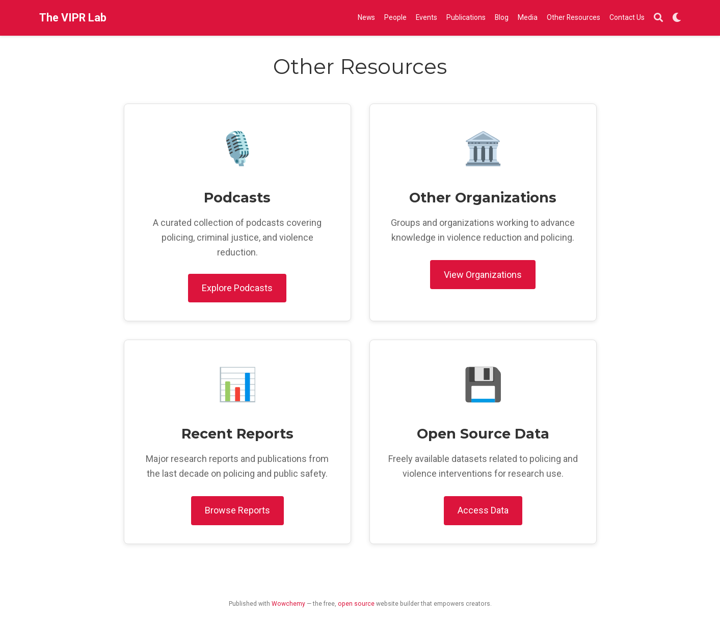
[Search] (658, 18)
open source (356, 603)
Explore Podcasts (237, 287)
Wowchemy (288, 603)
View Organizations (483, 274)
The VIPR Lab (72, 17)
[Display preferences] (676, 18)
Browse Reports (237, 510)
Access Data (483, 510)
